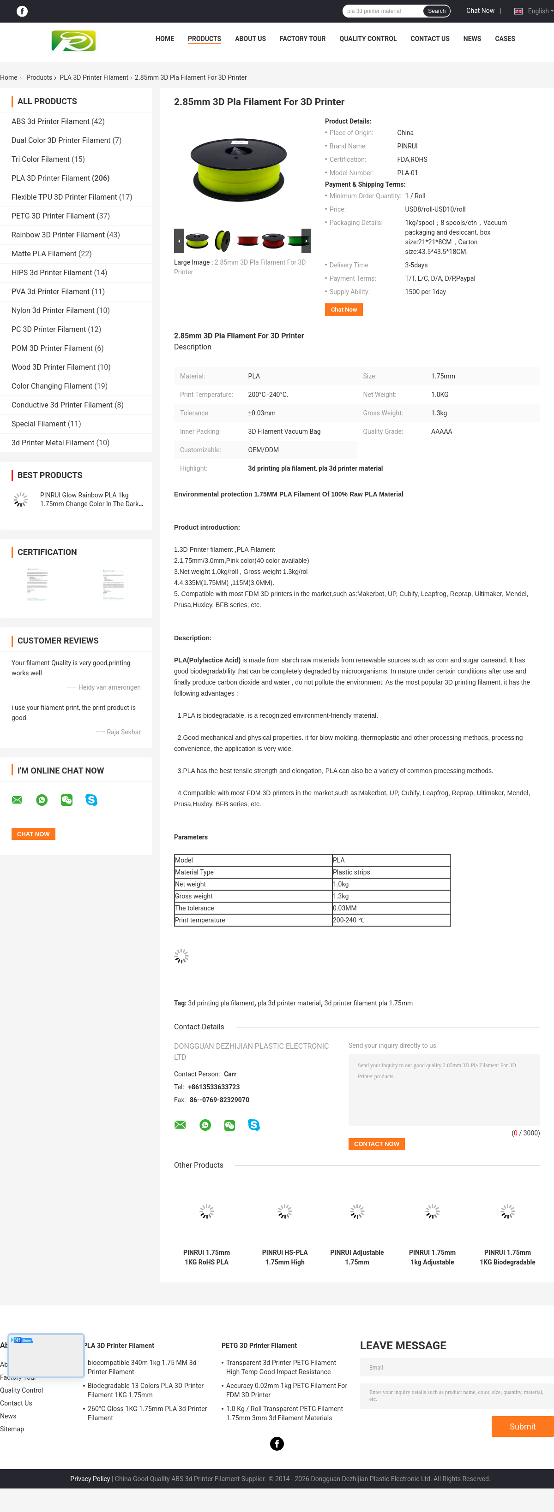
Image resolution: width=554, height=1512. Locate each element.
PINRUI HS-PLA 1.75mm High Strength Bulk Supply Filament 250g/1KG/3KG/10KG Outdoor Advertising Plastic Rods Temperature (285, 1257)
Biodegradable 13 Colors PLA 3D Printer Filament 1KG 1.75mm (146, 1390)
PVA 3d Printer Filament (51, 291)
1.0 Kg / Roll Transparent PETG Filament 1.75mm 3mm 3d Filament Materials (284, 1413)
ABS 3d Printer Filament (51, 121)
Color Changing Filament (52, 386)
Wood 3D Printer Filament (54, 367)
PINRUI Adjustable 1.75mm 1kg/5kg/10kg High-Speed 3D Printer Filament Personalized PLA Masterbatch (357, 1257)
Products (204, 38)
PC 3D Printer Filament (49, 329)
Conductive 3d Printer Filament (62, 405)
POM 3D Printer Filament (52, 348)
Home (165, 38)
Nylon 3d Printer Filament (53, 310)
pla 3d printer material (289, 1003)
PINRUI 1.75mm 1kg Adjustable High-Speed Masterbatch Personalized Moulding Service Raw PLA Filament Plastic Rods (432, 1257)
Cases (505, 38)
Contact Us (429, 38)
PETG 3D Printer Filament (53, 216)
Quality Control (368, 38)
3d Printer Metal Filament (53, 442)
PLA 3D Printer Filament (94, 77)
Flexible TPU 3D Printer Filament (64, 197)
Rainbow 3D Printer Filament (58, 234)
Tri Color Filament (41, 159)
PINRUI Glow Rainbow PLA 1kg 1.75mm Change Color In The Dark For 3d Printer (89, 503)
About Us (250, 38)
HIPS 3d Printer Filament (52, 272)
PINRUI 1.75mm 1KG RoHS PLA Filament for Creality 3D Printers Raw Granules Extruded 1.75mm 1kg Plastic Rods (207, 1257)
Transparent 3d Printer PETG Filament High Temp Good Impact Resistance (281, 1367)
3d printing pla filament (221, 1003)
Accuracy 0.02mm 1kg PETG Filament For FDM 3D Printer (286, 1390)
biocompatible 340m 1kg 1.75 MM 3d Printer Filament (142, 1367)
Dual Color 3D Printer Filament (61, 140)
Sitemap (12, 1429)
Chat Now (480, 10)
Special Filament (39, 423)
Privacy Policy (90, 1478)
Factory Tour (303, 38)
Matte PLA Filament (44, 253)
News (473, 38)
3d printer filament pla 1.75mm (369, 1003)
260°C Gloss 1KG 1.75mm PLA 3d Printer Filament (147, 1413)
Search (437, 11)
